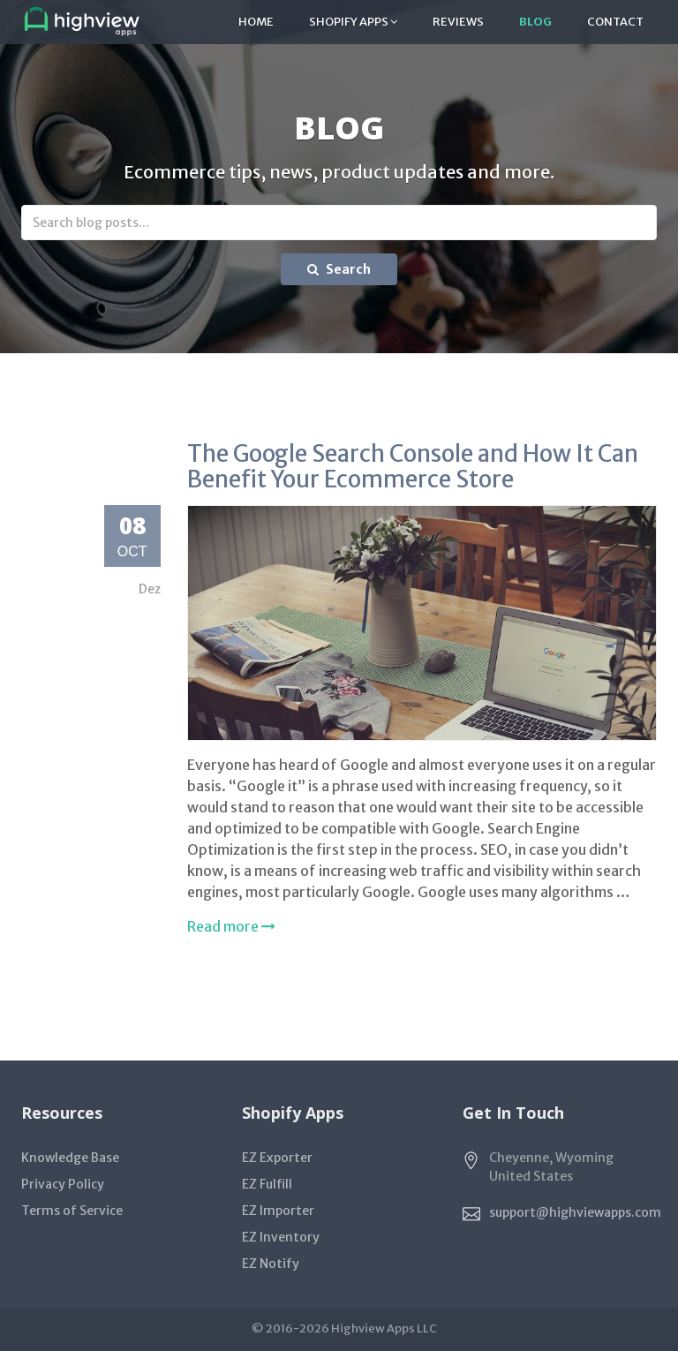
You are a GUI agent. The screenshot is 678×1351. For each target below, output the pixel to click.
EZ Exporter (277, 1158)
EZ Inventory (281, 1237)
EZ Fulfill (267, 1184)
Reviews (458, 21)
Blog (535, 21)
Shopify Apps (353, 21)
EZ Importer (278, 1211)
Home (256, 21)
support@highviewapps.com (575, 1212)
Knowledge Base (70, 1158)
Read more (231, 926)
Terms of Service (72, 1211)
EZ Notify (270, 1264)
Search (339, 269)
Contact (615, 21)
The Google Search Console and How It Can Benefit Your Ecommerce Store (412, 466)
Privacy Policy (62, 1184)
